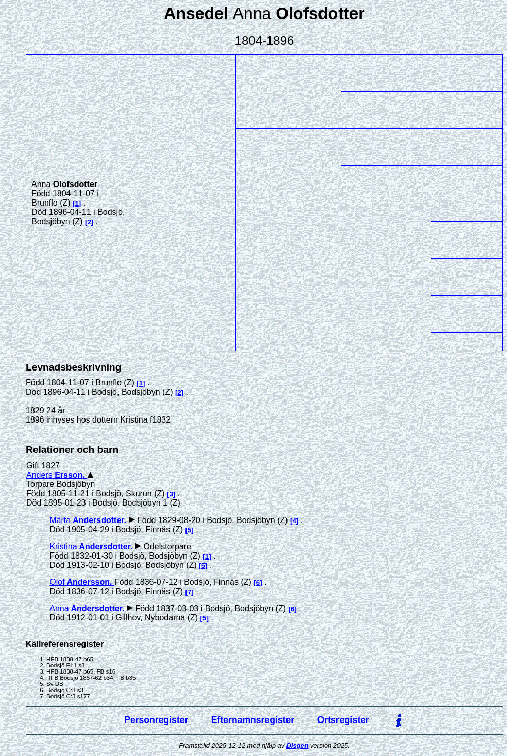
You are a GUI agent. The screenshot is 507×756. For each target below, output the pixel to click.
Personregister (156, 720)
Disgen (297, 745)
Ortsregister (343, 720)
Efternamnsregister (252, 720)
